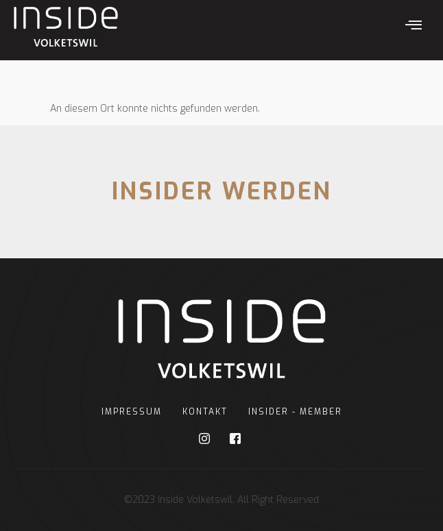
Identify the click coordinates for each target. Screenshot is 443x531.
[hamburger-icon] (413, 26)
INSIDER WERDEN (222, 191)
